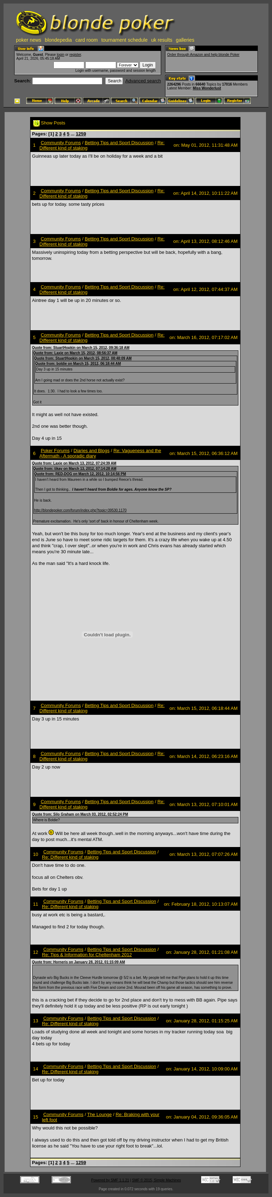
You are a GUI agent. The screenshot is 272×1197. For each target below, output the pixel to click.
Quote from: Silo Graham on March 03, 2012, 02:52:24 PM (80, 814)
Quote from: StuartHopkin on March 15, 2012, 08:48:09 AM (82, 358)
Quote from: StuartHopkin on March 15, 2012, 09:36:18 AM (80, 348)
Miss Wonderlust (207, 88)
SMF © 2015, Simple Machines (156, 1180)
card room (86, 40)
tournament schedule (124, 40)
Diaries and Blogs (91, 450)
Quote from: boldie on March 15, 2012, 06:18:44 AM (78, 364)
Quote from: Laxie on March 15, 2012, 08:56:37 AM (75, 353)
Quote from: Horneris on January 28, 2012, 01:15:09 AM (78, 962)
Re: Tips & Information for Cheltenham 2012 (87, 954)
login (60, 55)
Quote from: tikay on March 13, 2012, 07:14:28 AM (74, 469)
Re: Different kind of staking (70, 857)
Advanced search (143, 80)
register (75, 55)
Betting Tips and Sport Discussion (119, 142)
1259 (81, 133)
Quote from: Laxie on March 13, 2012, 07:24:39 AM (74, 463)
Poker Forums (55, 450)
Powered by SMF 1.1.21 (110, 1180)
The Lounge (99, 1114)
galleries (185, 40)
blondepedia (58, 40)
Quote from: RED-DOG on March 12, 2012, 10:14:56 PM (80, 474)
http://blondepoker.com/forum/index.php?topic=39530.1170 (80, 510)
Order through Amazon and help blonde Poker (203, 55)
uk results (161, 40)
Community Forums (61, 142)
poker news (28, 40)
